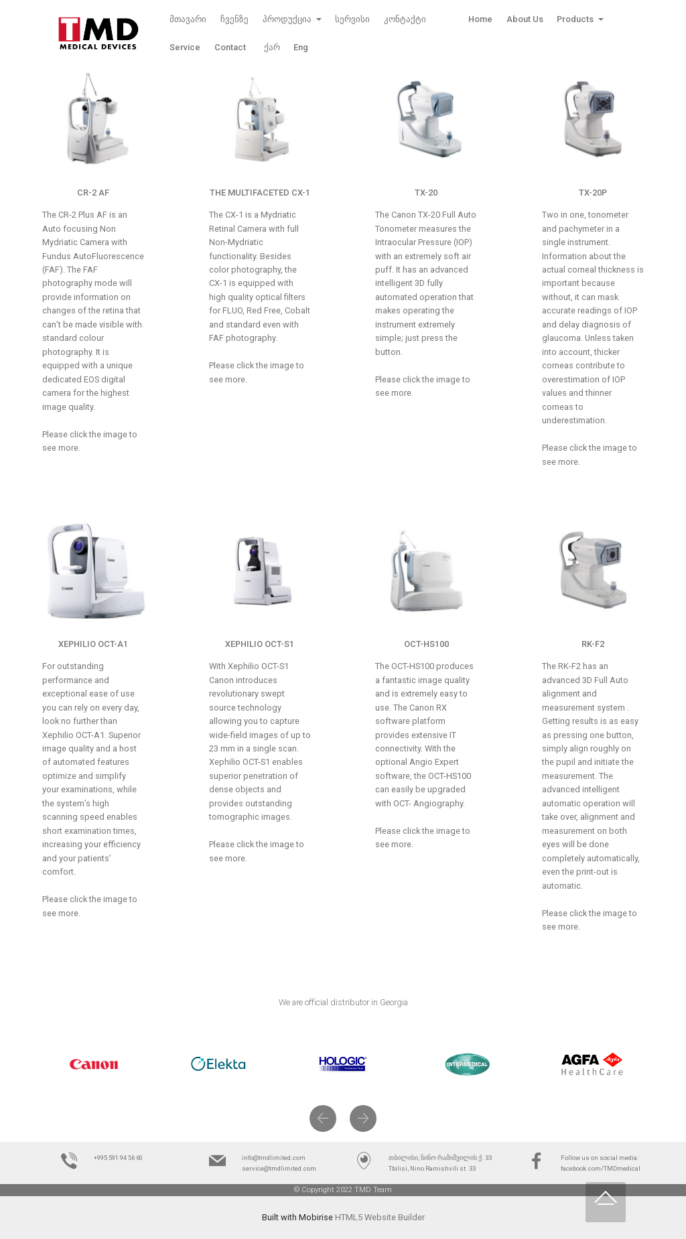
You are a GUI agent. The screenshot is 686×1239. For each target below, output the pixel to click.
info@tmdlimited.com (273, 1157)
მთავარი (187, 19)
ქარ (272, 47)
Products (576, 19)
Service (184, 47)
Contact (232, 47)
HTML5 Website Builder (380, 1217)
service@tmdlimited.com (279, 1168)
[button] (323, 1118)
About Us (524, 19)
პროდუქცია (288, 19)
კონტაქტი (405, 19)
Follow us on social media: (599, 1157)
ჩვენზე (234, 19)
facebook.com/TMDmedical (600, 1168)
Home (466, 19)
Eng (300, 47)
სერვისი (352, 19)
